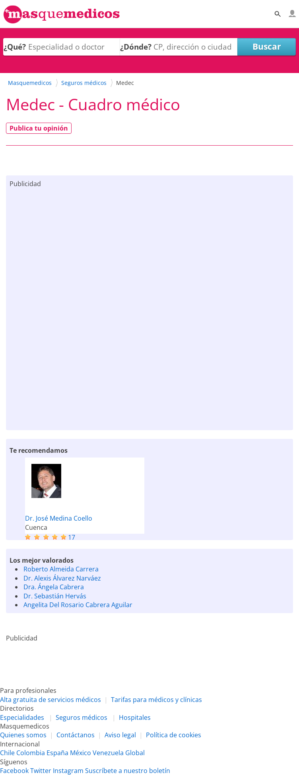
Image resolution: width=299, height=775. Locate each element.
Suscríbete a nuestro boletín (127, 770)
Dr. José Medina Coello (58, 518)
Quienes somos (23, 735)
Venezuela (108, 752)
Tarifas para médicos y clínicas (156, 699)
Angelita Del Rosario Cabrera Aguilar (77, 604)
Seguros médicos (81, 717)
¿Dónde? (135, 46)
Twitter (40, 770)
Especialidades (22, 717)
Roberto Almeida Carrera (61, 569)
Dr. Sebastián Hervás (54, 596)
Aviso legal (120, 735)
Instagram (68, 770)
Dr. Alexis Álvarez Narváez (62, 578)
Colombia (30, 752)
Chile (7, 752)
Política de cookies (173, 735)
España (57, 752)
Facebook (14, 770)
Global (135, 752)
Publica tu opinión (39, 128)
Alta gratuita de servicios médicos (50, 699)
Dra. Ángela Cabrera (53, 587)
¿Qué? (15, 46)
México (80, 752)
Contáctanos (75, 735)
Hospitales (135, 717)
